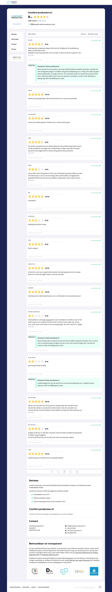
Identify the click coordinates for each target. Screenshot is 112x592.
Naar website (17, 24)
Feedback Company (89, 587)
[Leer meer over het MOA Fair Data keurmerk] (49, 571)
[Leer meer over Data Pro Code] (35, 571)
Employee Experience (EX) (50, 555)
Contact (33, 587)
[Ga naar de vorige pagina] (58, 471)
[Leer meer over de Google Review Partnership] (79, 571)
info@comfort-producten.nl (76, 526)
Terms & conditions (43, 587)
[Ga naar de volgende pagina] (70, 471)
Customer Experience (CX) (83, 553)
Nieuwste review (94, 34)
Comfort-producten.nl (40, 12)
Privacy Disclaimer (15, 587)
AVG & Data (26, 587)
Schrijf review (41, 21)
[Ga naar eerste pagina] (51, 471)
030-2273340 (71, 528)
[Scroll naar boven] (100, 587)
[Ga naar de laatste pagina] (77, 471)
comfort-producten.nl (74, 530)
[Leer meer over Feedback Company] (64, 571)
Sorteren (83, 34)
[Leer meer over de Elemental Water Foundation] (94, 571)
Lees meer (31, 55)
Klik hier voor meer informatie (80, 560)
